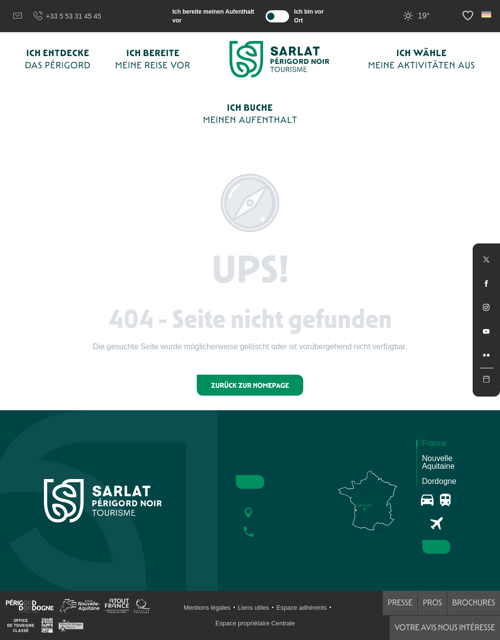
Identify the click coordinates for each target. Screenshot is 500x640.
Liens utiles (253, 607)
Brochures (473, 603)
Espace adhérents (301, 607)
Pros (432, 603)
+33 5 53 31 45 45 (67, 16)
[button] (487, 14)
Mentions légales (207, 607)
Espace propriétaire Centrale (255, 623)
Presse (400, 603)
